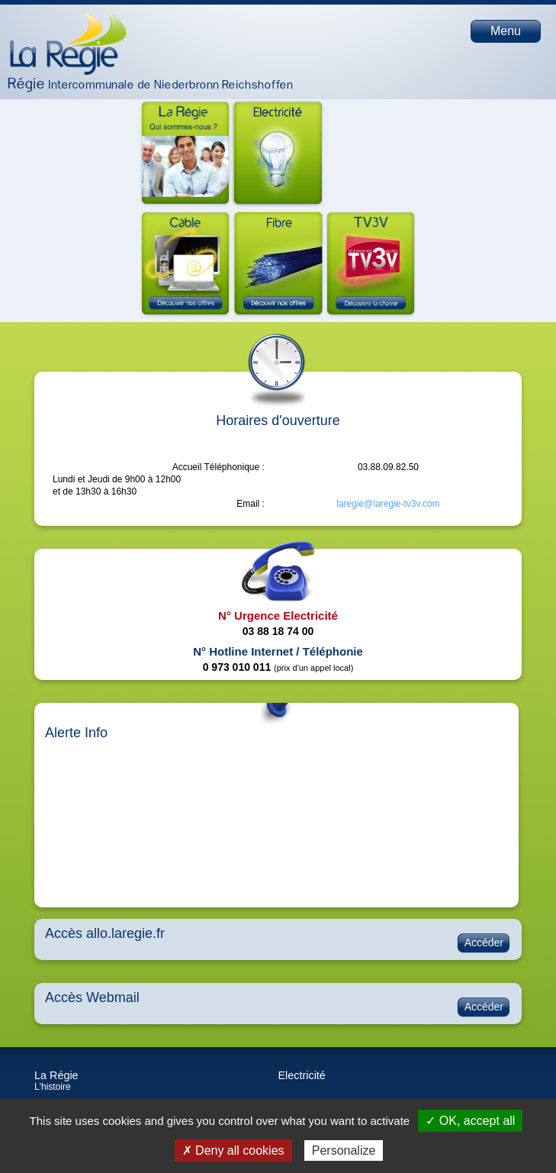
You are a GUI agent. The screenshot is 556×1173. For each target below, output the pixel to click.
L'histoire (52, 1086)
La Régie (56, 1075)
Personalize (344, 1150)
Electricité (302, 1075)
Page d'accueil (68, 43)
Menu (505, 30)
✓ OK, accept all (470, 1120)
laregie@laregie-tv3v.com (387, 503)
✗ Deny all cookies (233, 1150)
